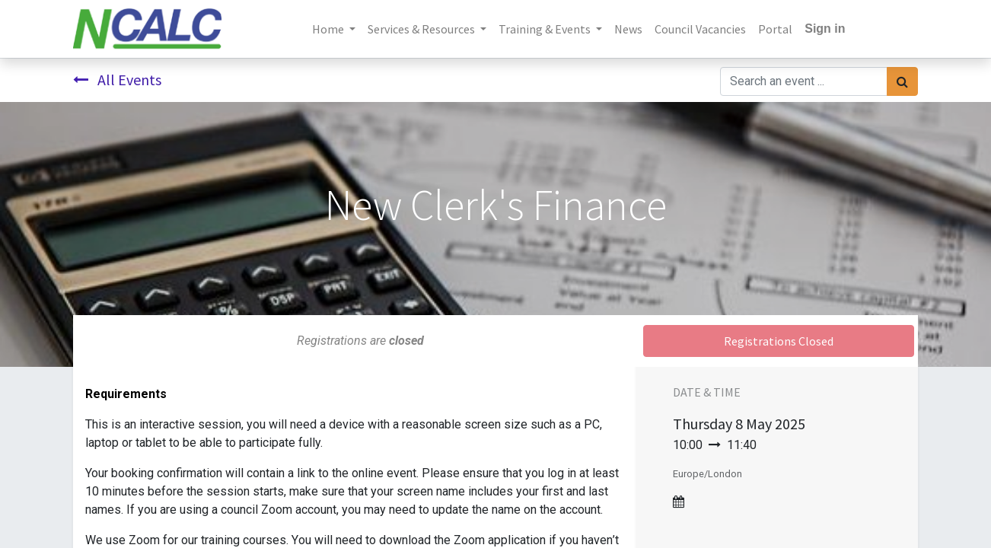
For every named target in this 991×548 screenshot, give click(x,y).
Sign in (825, 28)
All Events (117, 79)
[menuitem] (628, 29)
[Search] (902, 81)
